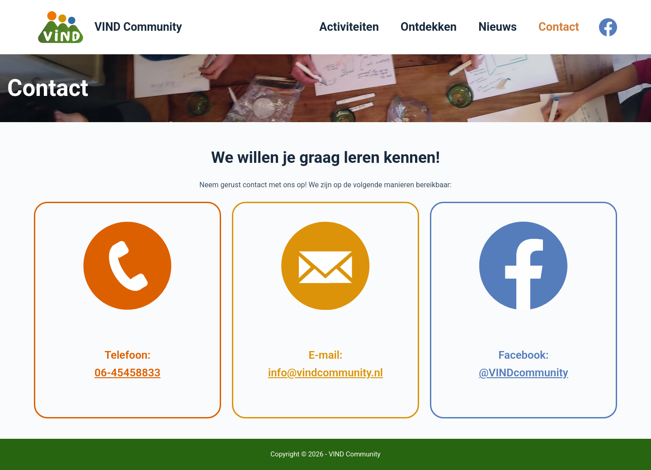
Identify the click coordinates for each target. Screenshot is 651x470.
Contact (558, 26)
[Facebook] (608, 27)
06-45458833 (127, 372)
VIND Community (138, 26)
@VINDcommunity (523, 372)
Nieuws (497, 26)
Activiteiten (349, 26)
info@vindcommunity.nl (325, 372)
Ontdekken (429, 26)
